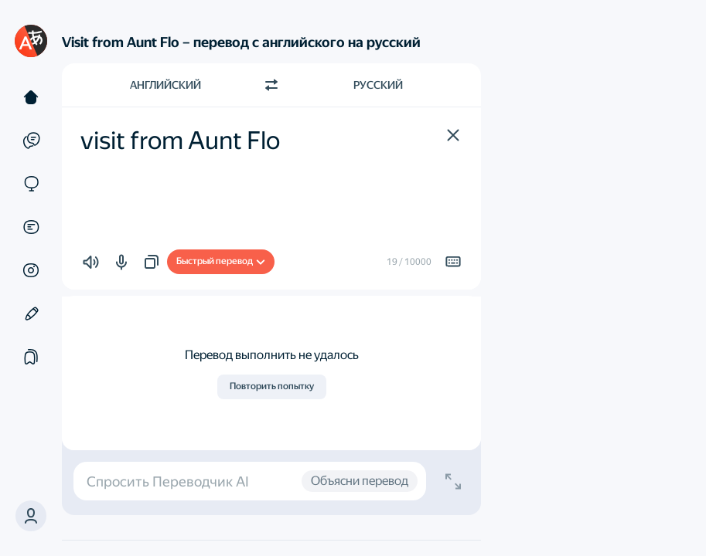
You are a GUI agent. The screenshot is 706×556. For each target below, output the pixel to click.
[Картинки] (30, 270)
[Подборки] (30, 356)
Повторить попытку (272, 386)
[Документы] (30, 227)
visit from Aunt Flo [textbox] (180, 140)
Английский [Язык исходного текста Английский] (165, 85)
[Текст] (30, 97)
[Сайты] (30, 183)
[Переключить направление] (271, 85)
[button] (453, 135)
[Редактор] (30, 313)
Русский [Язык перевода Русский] (378, 85)
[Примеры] (30, 140)
